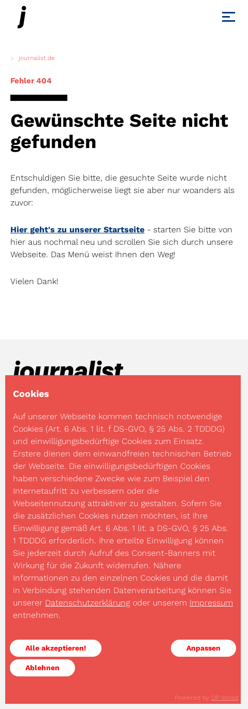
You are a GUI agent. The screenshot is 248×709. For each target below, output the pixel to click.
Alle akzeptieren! (55, 648)
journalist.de (37, 58)
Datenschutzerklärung (87, 603)
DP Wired (224, 697)
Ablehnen (42, 667)
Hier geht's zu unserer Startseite (77, 229)
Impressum (211, 603)
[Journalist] (21, 17)
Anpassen (203, 648)
